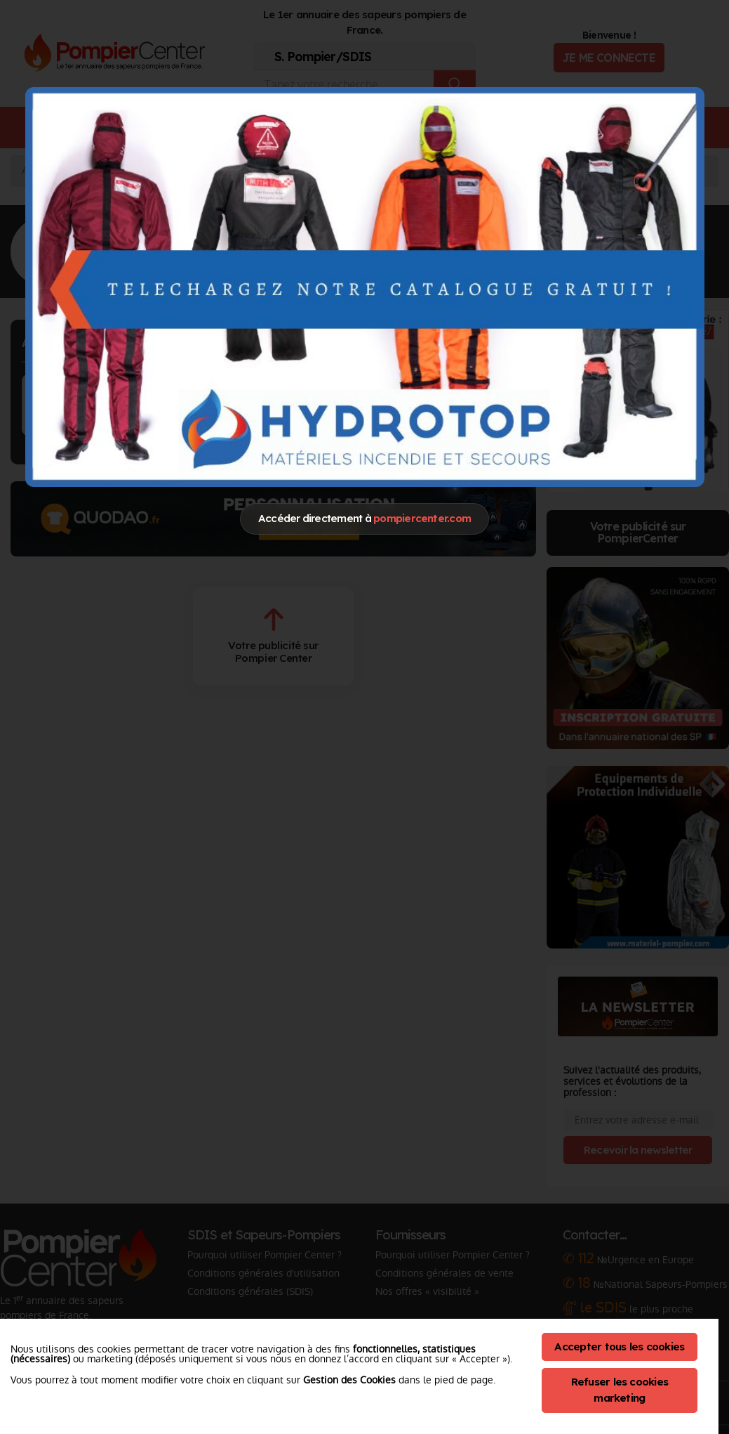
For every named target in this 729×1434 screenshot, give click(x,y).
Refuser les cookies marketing (620, 1389)
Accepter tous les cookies (619, 1346)
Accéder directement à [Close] (364, 518)
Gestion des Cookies (349, 1380)
